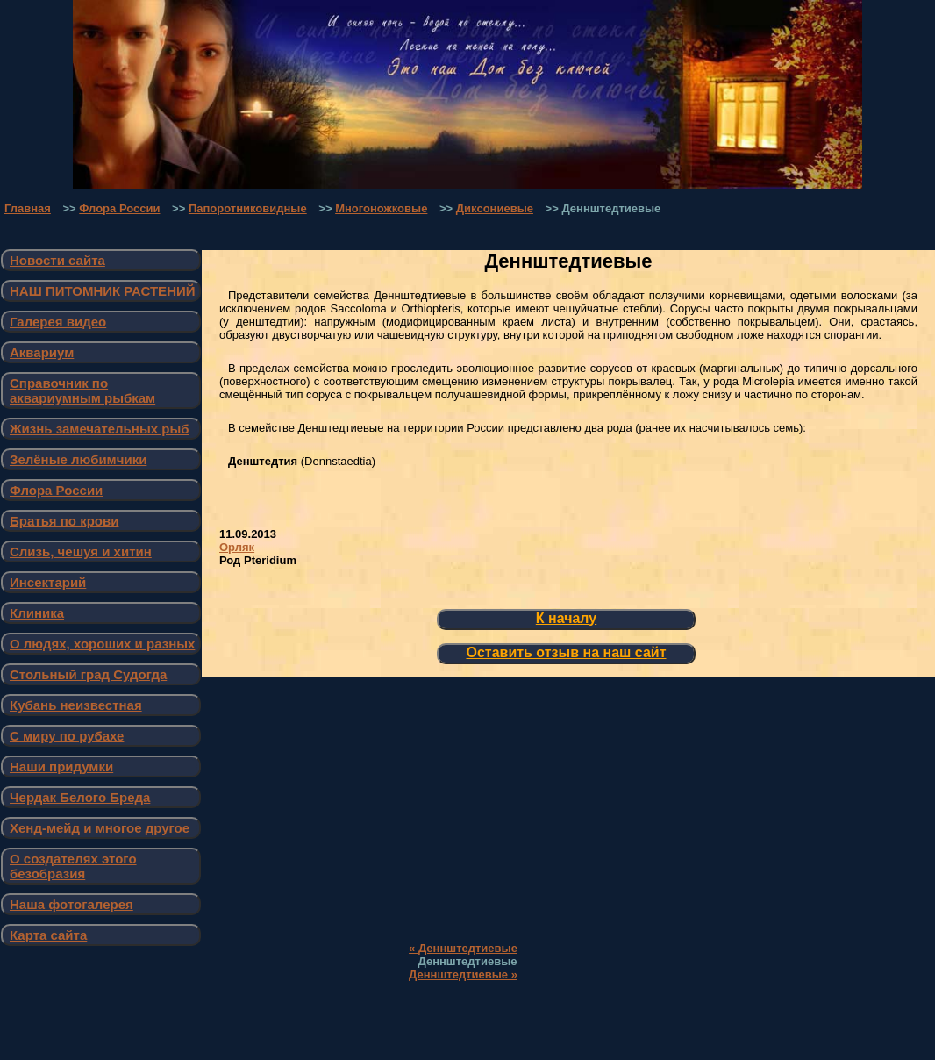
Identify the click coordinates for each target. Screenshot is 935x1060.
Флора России (119, 208)
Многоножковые (381, 208)
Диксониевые (494, 208)
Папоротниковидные (248, 208)
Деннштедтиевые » (463, 974)
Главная (27, 208)
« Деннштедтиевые (463, 948)
